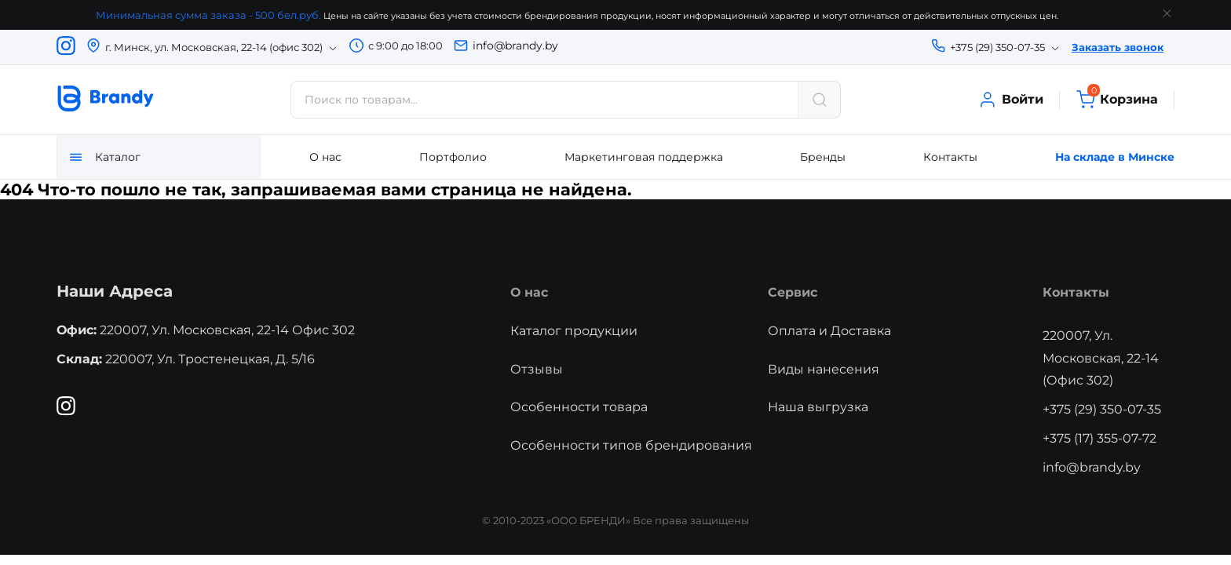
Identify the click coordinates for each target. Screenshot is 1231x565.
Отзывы (536, 369)
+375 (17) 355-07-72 (1099, 438)
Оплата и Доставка (829, 330)
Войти (1010, 99)
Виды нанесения (823, 369)
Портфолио (453, 157)
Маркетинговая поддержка (643, 157)
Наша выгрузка (818, 406)
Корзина (1117, 99)
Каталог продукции (573, 330)
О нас (325, 157)
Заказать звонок (1117, 47)
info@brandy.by (515, 45)
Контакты (950, 157)
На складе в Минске (1114, 157)
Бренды (823, 157)
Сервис (792, 292)
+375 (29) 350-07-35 (1102, 409)
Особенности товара (579, 406)
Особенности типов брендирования (631, 445)
